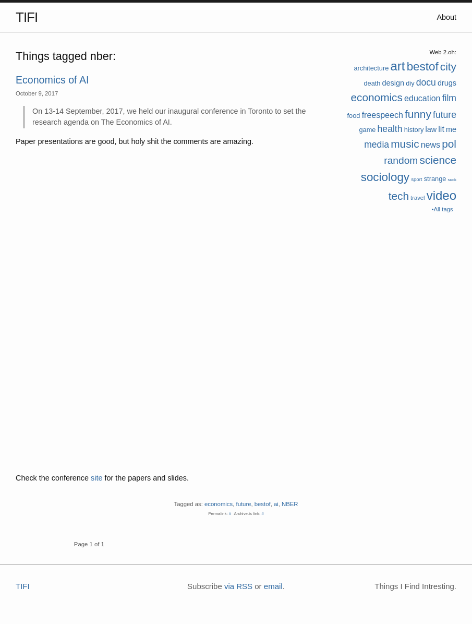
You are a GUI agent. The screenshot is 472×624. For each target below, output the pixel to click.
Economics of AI (52, 80)
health (390, 129)
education (422, 98)
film (449, 98)
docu (426, 82)
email (273, 586)
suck (452, 179)
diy (410, 83)
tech (399, 196)
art (397, 66)
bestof (423, 66)
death (372, 83)
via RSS (238, 586)
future (444, 115)
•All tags (442, 209)
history (414, 130)
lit (441, 129)
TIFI (27, 17)
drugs (447, 83)
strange (435, 179)
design (393, 83)
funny (418, 114)
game (367, 130)
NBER (290, 504)
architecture (371, 68)
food (353, 115)
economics (377, 97)
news (430, 144)
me (451, 129)
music (405, 144)
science (437, 160)
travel (417, 198)
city (448, 67)
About (446, 17)
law (431, 129)
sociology (385, 177)
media (376, 144)
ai (276, 504)
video (441, 195)
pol (449, 144)
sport (416, 179)
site (96, 478)
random (401, 160)
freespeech (382, 115)
